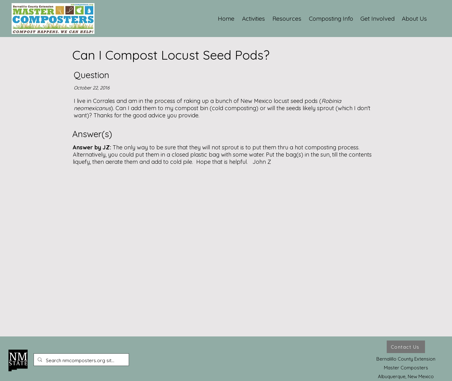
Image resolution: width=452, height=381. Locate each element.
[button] (254, 18)
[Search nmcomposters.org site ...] (81, 361)
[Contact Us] (406, 347)
